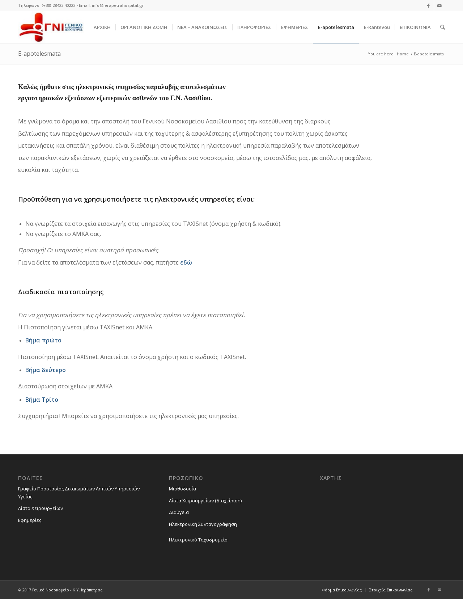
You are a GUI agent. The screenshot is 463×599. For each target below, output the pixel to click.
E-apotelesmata (39, 54)
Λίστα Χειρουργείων (40, 508)
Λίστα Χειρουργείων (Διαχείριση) (205, 500)
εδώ (186, 262)
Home (403, 53)
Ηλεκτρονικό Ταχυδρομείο (198, 539)
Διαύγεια (179, 512)
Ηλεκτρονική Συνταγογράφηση (203, 524)
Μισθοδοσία (182, 488)
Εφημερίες (29, 520)
